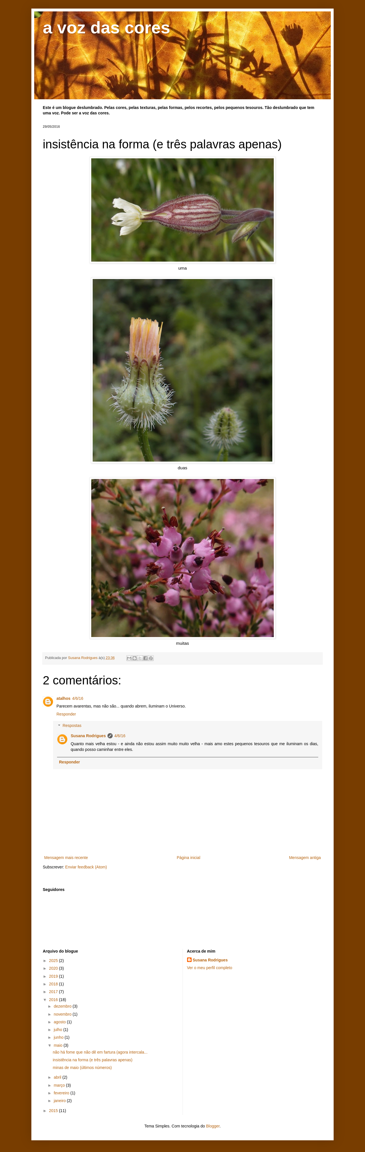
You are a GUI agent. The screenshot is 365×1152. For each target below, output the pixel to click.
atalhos (63, 698)
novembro (63, 1014)
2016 (54, 999)
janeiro (60, 1100)
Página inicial (188, 857)
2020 (54, 968)
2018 (54, 984)
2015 (54, 1110)
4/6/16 (77, 698)
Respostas (71, 725)
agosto (60, 1022)
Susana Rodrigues (88, 735)
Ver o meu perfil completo (209, 967)
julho (58, 1029)
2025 (54, 960)
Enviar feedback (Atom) (86, 867)
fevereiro (62, 1093)
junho (59, 1037)
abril (58, 1077)
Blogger (212, 1126)
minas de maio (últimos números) (82, 1067)
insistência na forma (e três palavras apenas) (92, 1060)
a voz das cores (106, 27)
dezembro (63, 1006)
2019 (54, 976)
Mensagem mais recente (66, 857)
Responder (66, 714)
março (60, 1085)
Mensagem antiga (305, 857)
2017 (54, 991)
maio (58, 1045)
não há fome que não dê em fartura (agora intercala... (100, 1052)
